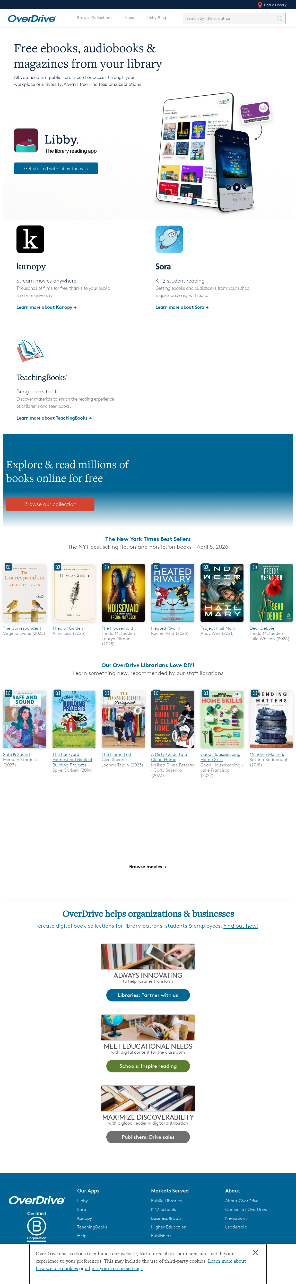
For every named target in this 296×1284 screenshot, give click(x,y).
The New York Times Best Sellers (147, 539)
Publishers (161, 1235)
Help (82, 1235)
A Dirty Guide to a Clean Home (169, 757)
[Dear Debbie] (271, 622)
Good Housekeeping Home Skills (220, 757)
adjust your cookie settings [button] (114, 1269)
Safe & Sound (16, 754)
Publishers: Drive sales (148, 1137)
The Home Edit (117, 754)
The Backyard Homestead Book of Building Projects (72, 759)
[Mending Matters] (271, 749)
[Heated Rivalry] (172, 622)
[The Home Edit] (123, 749)
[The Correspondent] (24, 622)
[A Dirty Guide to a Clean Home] (172, 749)
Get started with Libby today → (56, 168)
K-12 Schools (163, 1209)
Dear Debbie (262, 628)
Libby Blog (156, 17)
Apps (129, 17)
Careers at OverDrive (246, 1209)
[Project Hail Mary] (222, 622)
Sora (81, 1209)
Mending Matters (267, 754)
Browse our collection (50, 504)
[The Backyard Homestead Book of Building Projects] (74, 749)
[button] (111, 1191)
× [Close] (255, 1252)
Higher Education (169, 1226)
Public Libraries (166, 1200)
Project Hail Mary (218, 628)
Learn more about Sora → (182, 307)
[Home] (32, 17)
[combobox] (229, 18)
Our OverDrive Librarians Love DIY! (148, 665)
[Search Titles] (280, 18)
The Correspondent (22, 628)
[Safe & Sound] (24, 749)
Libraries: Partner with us (148, 995)
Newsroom (236, 1218)
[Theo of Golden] (74, 622)
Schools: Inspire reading (148, 1066)
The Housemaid (117, 628)
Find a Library (271, 5)
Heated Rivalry (165, 628)
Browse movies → (148, 866)
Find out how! (240, 926)
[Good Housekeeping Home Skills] (222, 749)
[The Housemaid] (123, 622)
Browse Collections (94, 17)
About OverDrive (242, 1200)
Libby (82, 1200)
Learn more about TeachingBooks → (54, 418)
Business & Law (166, 1218)
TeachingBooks (92, 1226)
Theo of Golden (68, 628)
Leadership (236, 1226)
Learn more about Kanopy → (46, 307)
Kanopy (84, 1218)
